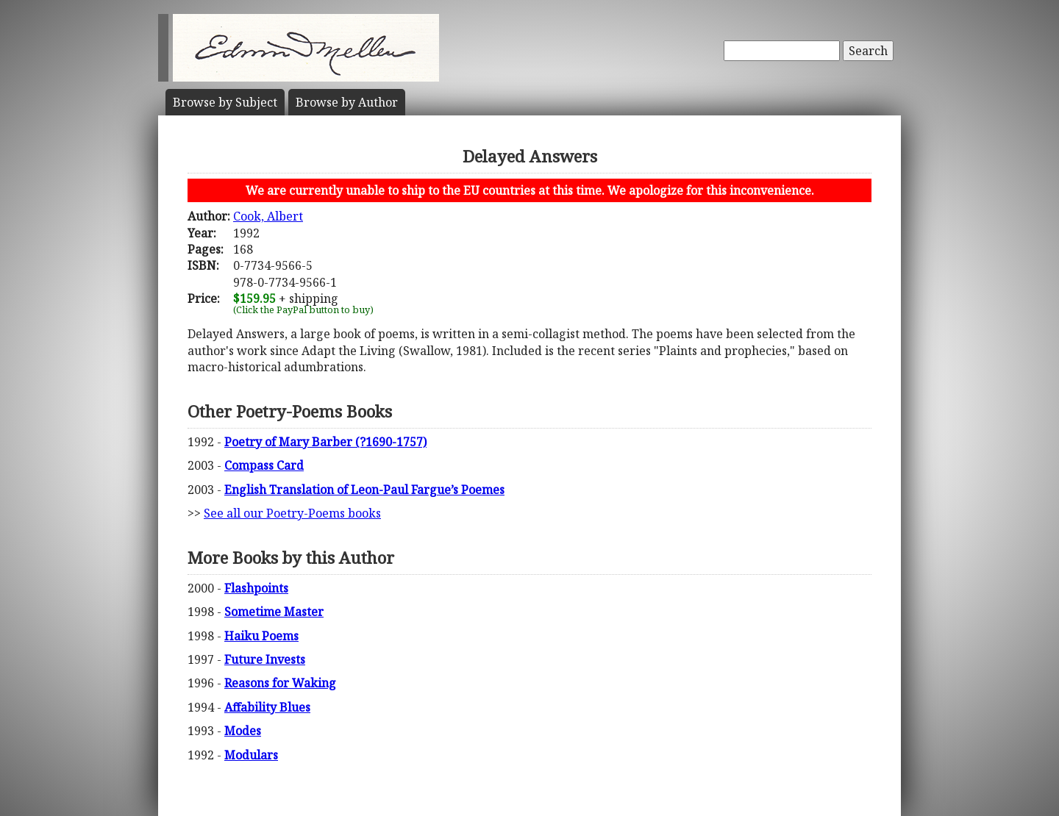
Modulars (251, 755)
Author (347, 102)
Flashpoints (256, 588)
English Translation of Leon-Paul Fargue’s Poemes (364, 490)
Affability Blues (267, 707)
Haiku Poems (261, 636)
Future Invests (264, 659)
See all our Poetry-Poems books (292, 513)
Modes (242, 731)
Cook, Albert (268, 216)
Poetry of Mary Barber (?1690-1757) (325, 442)
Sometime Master (274, 612)
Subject (225, 102)
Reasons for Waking (280, 683)
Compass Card (264, 465)
